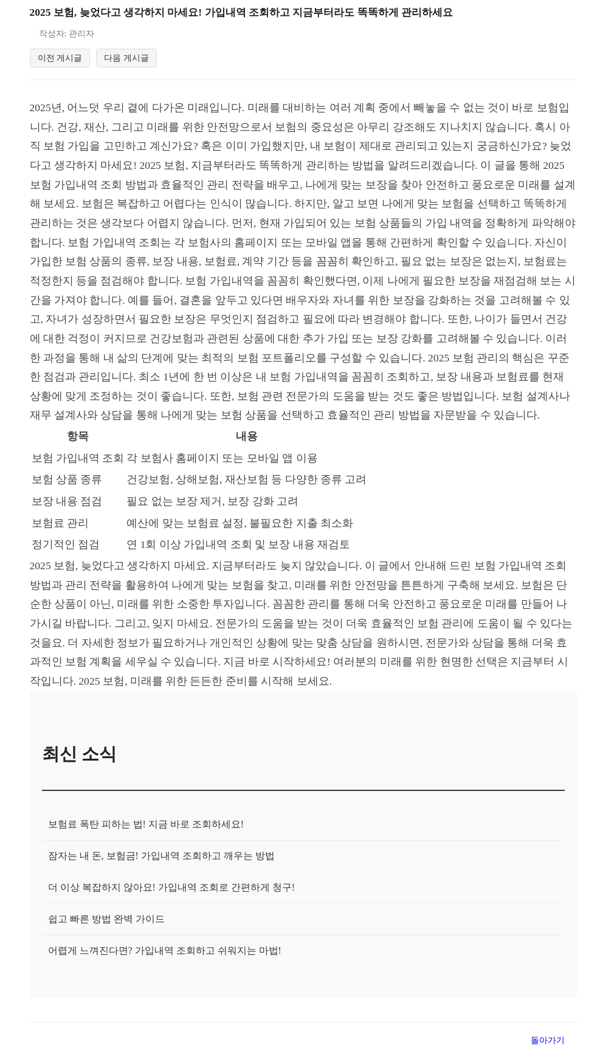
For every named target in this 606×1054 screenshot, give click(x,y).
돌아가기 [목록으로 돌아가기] (548, 1042)
